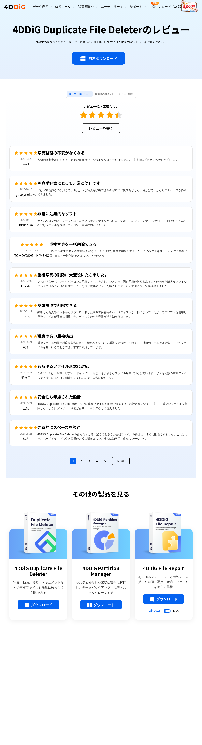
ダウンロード (161, 5)
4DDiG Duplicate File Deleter (38, 571)
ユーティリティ (112, 6)
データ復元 (40, 6)
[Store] (175, 6)
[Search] (179, 6)
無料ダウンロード (98, 58)
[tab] (80, 94)
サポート (136, 6)
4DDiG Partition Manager (101, 571)
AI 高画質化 (86, 6)
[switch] (167, 611)
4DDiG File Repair (163, 568)
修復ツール (63, 6)
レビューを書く (101, 128)
